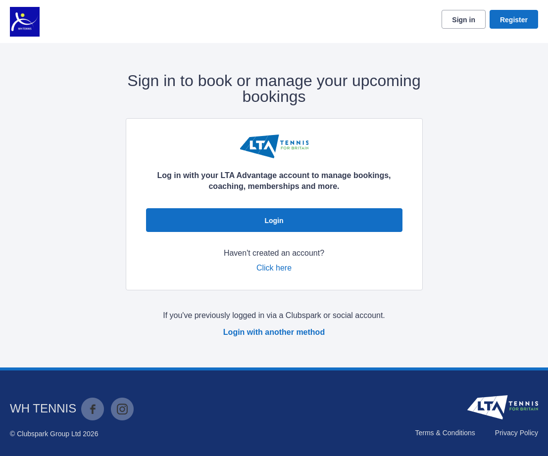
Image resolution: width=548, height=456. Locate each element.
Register (514, 20)
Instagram (122, 409)
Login (273, 221)
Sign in (463, 20)
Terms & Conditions (445, 433)
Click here (274, 268)
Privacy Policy (516, 433)
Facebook (92, 409)
